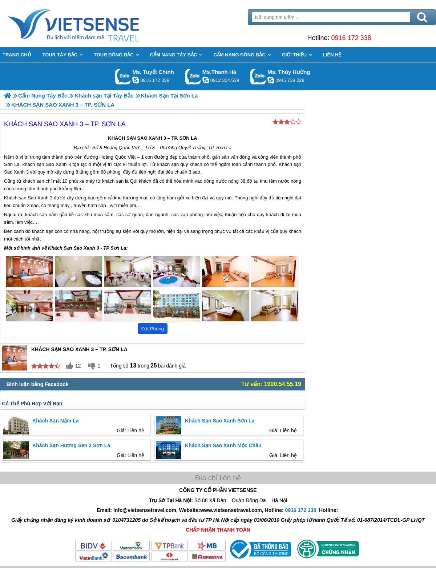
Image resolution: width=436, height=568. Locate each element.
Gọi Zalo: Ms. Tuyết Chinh (123, 76)
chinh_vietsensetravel (135, 80)
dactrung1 (270, 80)
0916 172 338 (351, 37)
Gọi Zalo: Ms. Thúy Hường (258, 76)
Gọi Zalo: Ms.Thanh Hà (193, 76)
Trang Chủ (91, 23)
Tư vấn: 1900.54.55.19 (271, 384)
